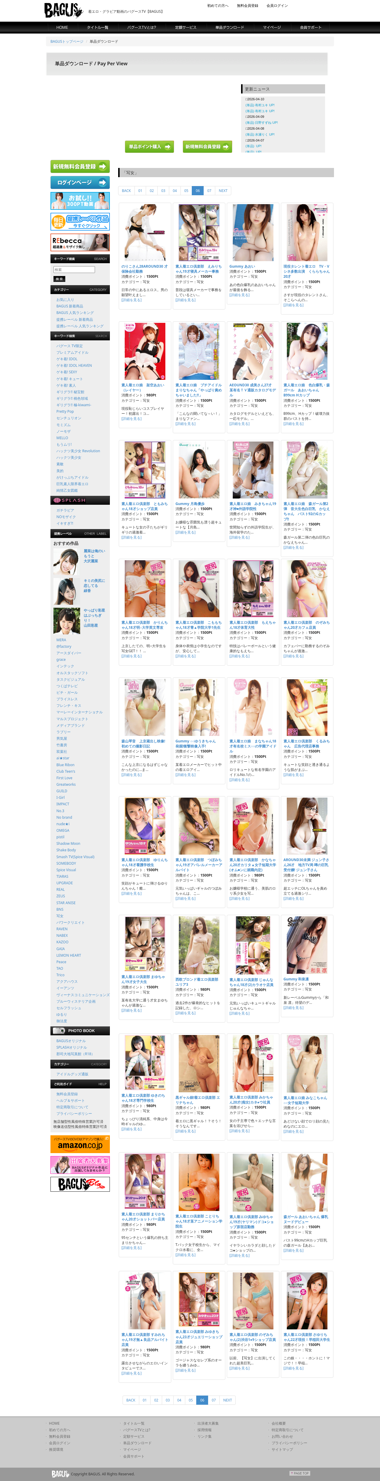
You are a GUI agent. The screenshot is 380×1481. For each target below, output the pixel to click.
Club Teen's (65, 771)
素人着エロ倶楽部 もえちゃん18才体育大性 (252, 625)
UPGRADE (64, 882)
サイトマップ (282, 1449)
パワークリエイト (70, 922)
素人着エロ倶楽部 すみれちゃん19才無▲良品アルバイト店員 (144, 1339)
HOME (54, 1423)
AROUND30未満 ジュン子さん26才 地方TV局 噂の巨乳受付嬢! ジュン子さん (306, 864)
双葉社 (61, 751)
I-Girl (60, 797)
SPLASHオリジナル (71, 1047)
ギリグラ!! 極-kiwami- (73, 404)
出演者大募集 (208, 1423)
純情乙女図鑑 (67, 490)
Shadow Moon (68, 843)
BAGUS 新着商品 (69, 306)
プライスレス (67, 698)
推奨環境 (56, 1449)
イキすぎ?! (64, 523)
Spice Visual (66, 869)
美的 (60, 470)
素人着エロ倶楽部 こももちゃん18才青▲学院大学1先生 (198, 625)
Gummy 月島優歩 (190, 503)
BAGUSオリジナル (71, 1040)
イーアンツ (65, 987)
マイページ (132, 1449)
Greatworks (66, 784)
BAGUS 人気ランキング (75, 312)
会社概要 (279, 1423)
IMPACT (62, 804)
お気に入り (65, 299)
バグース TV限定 (69, 345)
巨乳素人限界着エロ (72, 483)
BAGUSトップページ (66, 41)
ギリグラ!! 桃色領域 (72, 398)
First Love (64, 777)
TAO (59, 968)
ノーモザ (63, 431)
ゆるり (61, 1014)
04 (175, 190)
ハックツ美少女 (68, 457)
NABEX (62, 935)
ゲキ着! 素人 (66, 385)
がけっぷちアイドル (72, 477)
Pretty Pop (65, 411)
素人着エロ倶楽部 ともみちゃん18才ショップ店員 (144, 506)
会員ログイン (277, 5)
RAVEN (62, 928)
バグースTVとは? (136, 1429)
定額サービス (134, 1436)
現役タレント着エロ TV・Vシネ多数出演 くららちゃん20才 (307, 271)
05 (186, 190)
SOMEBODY (66, 863)
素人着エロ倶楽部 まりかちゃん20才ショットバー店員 (143, 1217)
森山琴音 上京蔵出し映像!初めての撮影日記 (143, 744)
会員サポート (134, 1456)
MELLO (62, 437)
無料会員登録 (247, 5)
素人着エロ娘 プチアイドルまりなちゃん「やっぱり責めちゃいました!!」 (198, 390)
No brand (64, 817)
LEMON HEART (68, 955)
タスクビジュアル (70, 679)
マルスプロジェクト (72, 718)
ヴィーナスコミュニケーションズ (83, 994)
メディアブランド (70, 725)
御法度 (61, 1020)
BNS (60, 909)
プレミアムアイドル (72, 352)
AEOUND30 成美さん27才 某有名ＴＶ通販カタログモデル (252, 390)
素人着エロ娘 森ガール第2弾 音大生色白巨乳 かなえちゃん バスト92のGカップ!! (307, 511)
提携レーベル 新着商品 (74, 319)
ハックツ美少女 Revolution (78, 450)
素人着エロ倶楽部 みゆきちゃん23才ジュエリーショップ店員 (198, 1336)
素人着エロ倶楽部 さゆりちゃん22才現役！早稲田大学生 (307, 1337)
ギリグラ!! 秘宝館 (70, 391)
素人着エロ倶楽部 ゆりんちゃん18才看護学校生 (144, 862)
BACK (126, 190)
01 (140, 190)
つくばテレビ (67, 685)
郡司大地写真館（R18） (75, 1053)
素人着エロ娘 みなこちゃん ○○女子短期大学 (307, 1100)
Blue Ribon (65, 764)
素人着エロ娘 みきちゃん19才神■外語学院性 (252, 506)
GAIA (60, 948)
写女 (60, 915)
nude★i (62, 823)
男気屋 (61, 738)
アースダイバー (68, 652)
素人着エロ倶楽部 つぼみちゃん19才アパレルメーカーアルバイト (198, 864)
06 (200, 190)
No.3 (60, 810)
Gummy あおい (242, 266)
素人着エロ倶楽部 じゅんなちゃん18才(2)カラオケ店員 (251, 982)
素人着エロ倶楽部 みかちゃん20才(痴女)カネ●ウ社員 (251, 1100)
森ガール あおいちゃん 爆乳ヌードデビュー (306, 1219)
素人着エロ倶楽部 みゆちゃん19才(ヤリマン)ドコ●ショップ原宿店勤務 (251, 1221)
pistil (60, 836)
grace (61, 659)
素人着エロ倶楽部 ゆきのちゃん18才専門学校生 (143, 1098)
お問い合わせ (282, 1436)
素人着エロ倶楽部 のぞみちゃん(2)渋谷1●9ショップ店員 (252, 1337)
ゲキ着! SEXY (66, 371)
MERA (61, 639)
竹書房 (61, 744)
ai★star (62, 758)
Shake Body (66, 850)
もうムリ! (64, 444)
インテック (65, 666)
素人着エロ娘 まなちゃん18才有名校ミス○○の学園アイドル (253, 746)
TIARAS (62, 876)
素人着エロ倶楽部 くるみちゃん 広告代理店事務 (307, 744)
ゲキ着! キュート (69, 378)
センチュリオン (68, 417)
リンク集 (204, 1436)
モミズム (63, 424)
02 (152, 190)
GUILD (61, 790)
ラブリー (63, 731)
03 (163, 190)
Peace (61, 961)
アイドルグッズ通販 (72, 1074)
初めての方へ (218, 5)
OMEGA (62, 830)
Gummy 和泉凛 (296, 979)
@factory (63, 646)
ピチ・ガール (67, 692)
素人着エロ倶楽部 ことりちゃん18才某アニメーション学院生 (198, 1221)
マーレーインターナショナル (79, 712)
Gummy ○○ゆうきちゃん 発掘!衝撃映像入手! (197, 744)
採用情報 (204, 1429)
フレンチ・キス (68, 705)
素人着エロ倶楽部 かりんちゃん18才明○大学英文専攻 (144, 625)
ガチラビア (65, 510)
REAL (60, 889)
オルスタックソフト (72, 672)
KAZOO (62, 942)
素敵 (60, 463)
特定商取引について (72, 1106)
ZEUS (60, 896)
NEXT (223, 190)
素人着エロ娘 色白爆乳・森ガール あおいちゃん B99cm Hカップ (307, 390)
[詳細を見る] (131, 299)
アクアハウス (67, 981)
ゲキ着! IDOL (66, 358)
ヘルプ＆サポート (70, 1100)
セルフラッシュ (68, 1007)
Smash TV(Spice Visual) (75, 856)
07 (209, 190)
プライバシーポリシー (74, 1113)
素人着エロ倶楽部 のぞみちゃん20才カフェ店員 (307, 625)
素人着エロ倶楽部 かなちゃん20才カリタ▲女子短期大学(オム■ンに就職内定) (252, 864)
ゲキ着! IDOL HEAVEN (74, 365)
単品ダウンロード (137, 1442)
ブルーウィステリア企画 (76, 1001)
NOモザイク (66, 516)
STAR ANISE (66, 902)
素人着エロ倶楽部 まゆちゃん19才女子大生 (143, 979)
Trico (60, 974)
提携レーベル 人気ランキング (80, 325)
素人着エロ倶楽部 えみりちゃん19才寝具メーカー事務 (198, 269)
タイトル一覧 (134, 1423)
